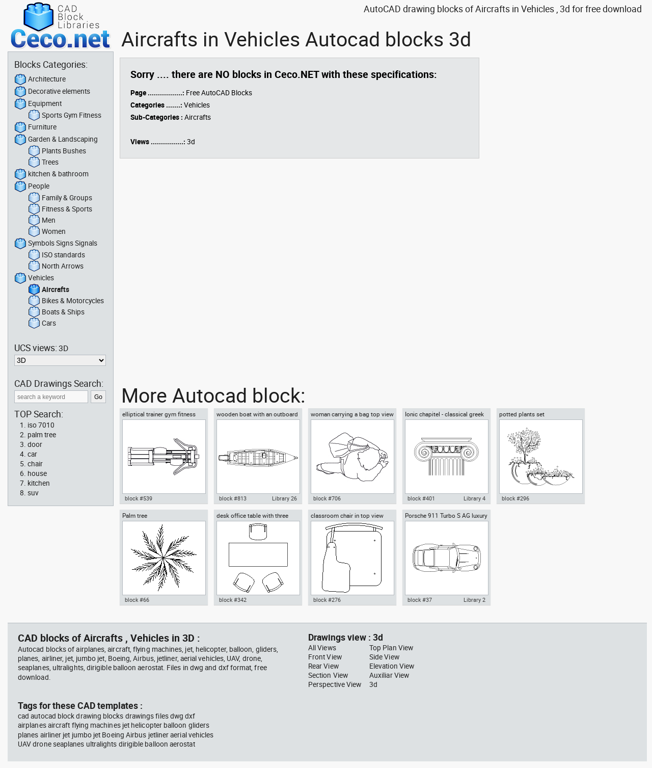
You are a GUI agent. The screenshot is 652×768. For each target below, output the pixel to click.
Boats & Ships (56, 312)
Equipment (38, 104)
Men (42, 220)
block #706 (327, 498)
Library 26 (284, 498)
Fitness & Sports (60, 209)
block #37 (420, 599)
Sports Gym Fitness (64, 115)
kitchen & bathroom (51, 174)
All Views (322, 647)
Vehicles (34, 278)
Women (47, 231)
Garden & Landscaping (56, 140)
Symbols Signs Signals (55, 243)
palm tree (42, 434)
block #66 (137, 599)
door (35, 444)
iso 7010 (41, 425)
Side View (384, 656)
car (32, 454)
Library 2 (474, 599)
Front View (325, 656)
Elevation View (391, 666)
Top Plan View (391, 647)
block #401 (421, 498)
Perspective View (334, 684)
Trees (43, 162)
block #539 (138, 498)
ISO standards (56, 255)
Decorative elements (52, 92)
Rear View (323, 666)
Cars (42, 323)
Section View (328, 675)
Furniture (35, 127)
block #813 (233, 498)
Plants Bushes (57, 151)
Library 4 (474, 498)
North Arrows (56, 266)
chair (35, 463)
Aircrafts (48, 290)
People (31, 186)
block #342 (233, 599)
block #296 (515, 498)
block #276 (327, 599)
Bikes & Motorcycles (66, 301)
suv (33, 492)
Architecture (40, 79)
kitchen (39, 483)
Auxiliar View (389, 675)
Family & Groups (60, 198)
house (37, 473)
